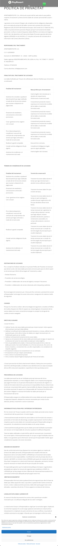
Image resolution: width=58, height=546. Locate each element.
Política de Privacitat (31, 543)
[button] (55, 517)
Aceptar (29, 532)
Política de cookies (22, 543)
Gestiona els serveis (6, 527)
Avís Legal (38, 543)
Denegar (29, 536)
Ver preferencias (29, 540)
